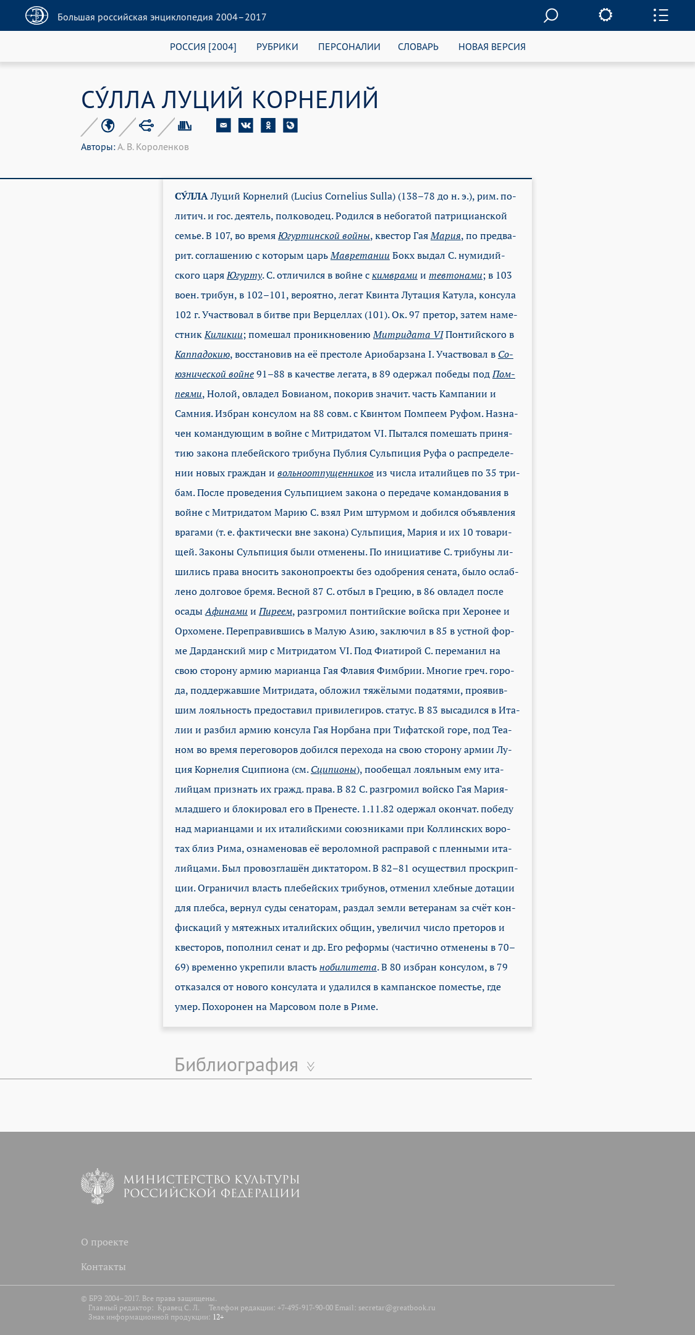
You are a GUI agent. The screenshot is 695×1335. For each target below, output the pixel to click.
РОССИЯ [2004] (203, 46)
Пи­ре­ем (275, 611)
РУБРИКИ (277, 46)
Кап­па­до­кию (202, 354)
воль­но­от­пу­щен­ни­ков (325, 472)
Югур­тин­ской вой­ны (324, 235)
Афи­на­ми (226, 611)
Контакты (103, 1266)
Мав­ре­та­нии (360, 255)
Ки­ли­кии (223, 334)
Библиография (236, 1064)
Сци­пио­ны (333, 769)
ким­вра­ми (395, 275)
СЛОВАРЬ (418, 46)
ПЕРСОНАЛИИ (349, 46)
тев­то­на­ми (455, 275)
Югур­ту (244, 275)
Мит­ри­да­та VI (408, 334)
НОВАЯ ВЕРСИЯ (492, 46)
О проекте (104, 1242)
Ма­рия (446, 235)
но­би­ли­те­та (348, 967)
